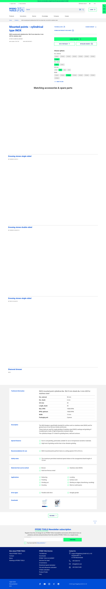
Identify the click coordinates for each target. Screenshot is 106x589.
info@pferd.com (75, 564)
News (11, 558)
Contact (11, 556)
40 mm (92, 56)
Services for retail (44, 560)
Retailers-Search (83, 3)
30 (60, 69)
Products (11, 16)
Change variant (91, 27)
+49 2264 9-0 (74, 561)
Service (34, 16)
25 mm (80, 56)
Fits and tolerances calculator (48, 567)
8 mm (57, 56)
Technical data (59, 27)
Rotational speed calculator (47, 565)
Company (56, 16)
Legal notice (12, 3)
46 (64, 69)
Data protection (22, 3)
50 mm (57, 59)
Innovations (23, 16)
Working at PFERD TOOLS (16, 560)
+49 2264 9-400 (75, 567)
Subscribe (72, 539)
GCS (10, 586)
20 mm (74, 56)
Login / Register (75, 39)
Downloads (42, 556)
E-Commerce (43, 563)
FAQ (40, 574)
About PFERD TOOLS (15, 553)
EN (94, 3)
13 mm (68, 75)
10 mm (62, 56)
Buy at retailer (64, 44)
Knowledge (45, 16)
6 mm (57, 64)
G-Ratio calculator (44, 569)
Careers (67, 16)
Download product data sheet (64, 30)
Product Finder (43, 572)
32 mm (86, 56)
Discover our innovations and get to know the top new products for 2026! (53, 1)
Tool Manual (42, 553)
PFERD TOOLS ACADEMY (46, 558)
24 (56, 69)
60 (69, 69)
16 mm (68, 56)
